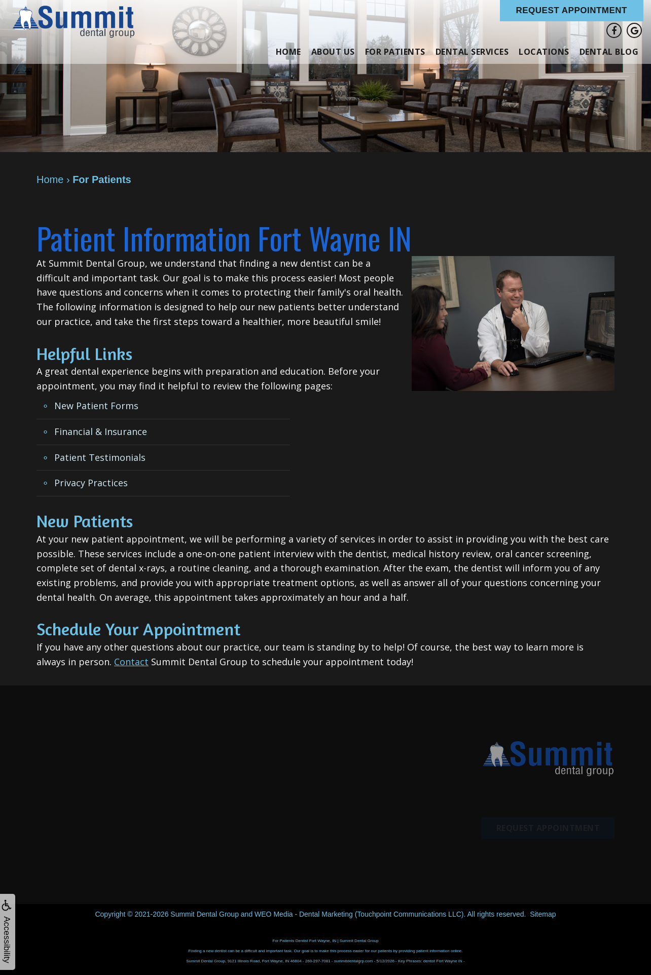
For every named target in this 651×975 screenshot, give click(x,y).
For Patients (395, 51)
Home (288, 51)
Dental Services (472, 51)
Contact (131, 662)
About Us (333, 51)
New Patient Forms (96, 406)
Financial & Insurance (100, 431)
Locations (544, 51)
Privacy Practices (91, 483)
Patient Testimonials (100, 457)
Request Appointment (572, 10)
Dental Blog (609, 51)
